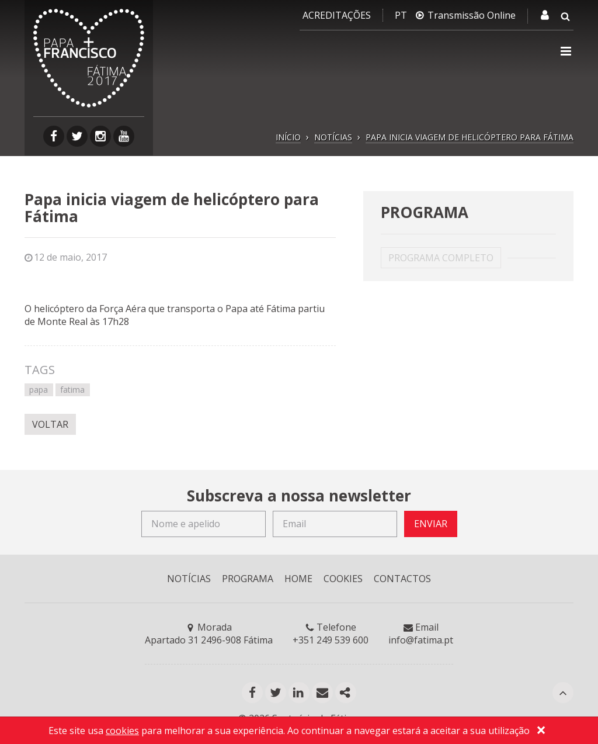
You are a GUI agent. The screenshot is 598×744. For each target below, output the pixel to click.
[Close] (541, 731)
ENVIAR (430, 523)
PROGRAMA (247, 578)
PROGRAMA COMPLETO (440, 257)
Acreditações (337, 15)
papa (38, 389)
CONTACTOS (402, 578)
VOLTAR (50, 424)
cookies (122, 730)
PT (401, 15)
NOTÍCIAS (333, 137)
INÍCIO (288, 137)
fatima (72, 389)
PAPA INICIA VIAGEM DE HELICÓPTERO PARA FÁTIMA (469, 137)
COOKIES (343, 578)
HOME (298, 578)
